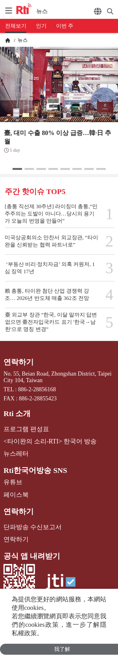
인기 (41, 26)
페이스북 (16, 494)
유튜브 (12, 482)
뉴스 (22, 40)
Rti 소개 (17, 413)
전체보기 (15, 26)
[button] (17, 169)
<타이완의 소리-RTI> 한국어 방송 (50, 441)
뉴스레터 (16, 453)
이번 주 (64, 26)
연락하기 (18, 362)
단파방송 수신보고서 (32, 526)
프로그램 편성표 (26, 428)
